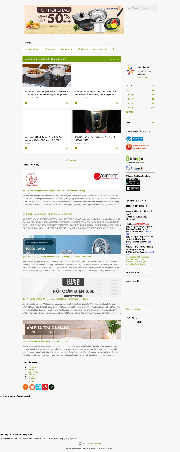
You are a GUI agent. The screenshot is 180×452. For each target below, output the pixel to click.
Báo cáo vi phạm (133, 309)
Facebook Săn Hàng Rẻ (136, 262)
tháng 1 (131, 108)
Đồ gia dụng (50, 49)
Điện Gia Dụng (66, 49)
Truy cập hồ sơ (143, 78)
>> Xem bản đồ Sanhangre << (139, 257)
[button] (67, 103)
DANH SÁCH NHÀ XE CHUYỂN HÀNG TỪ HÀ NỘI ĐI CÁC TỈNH (47, 214)
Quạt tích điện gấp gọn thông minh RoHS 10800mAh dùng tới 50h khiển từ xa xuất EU (57, 257)
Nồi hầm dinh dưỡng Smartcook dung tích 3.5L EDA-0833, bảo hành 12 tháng (53, 191)
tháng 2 (131, 103)
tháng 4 (131, 95)
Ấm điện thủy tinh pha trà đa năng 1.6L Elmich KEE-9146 (45, 341)
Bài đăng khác (71, 160)
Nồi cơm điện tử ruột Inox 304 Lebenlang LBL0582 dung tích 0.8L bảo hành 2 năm (55, 299)
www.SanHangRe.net (135, 264)
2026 (128, 90)
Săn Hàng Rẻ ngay (31, 49)
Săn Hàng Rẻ (143, 67)
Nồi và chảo (83, 49)
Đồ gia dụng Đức (100, 49)
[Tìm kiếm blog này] (144, 8)
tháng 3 (131, 99)
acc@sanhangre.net (135, 259)
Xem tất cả (114, 59)
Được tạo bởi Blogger (90, 443)
